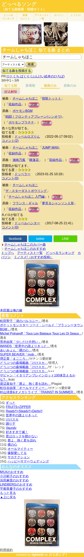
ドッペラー (22, 174)
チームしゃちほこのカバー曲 (25, 244)
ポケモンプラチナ (21, 122)
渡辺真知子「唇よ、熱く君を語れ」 (25, 383)
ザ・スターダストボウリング (26, 191)
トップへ (7, 253)
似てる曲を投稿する (16, 70)
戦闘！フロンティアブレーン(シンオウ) (33, 116)
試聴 (34, 104)
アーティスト (42, 17)
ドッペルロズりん (27, 136)
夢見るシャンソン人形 (58, 203)
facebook (15, 238)
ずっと (10, 402)
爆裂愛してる (17, 453)
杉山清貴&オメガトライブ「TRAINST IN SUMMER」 (38, 392)
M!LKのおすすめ (11, 472)
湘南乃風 (19, 160)
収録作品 (15, 104)
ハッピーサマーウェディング (28, 461)
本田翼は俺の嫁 (11, 310)
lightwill (38, 554)
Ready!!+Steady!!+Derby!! (24, 411)
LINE (65, 238)
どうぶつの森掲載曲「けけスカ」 (24, 362)
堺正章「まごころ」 (14, 358)
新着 (25, 17)
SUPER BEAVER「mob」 (18, 354)
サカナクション (19, 457)
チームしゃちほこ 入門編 (26, 196)
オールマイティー (20, 448)
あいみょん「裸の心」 (16, 350)
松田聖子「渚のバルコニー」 (20, 321)
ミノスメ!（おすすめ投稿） (33, 257)
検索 (31, 64)
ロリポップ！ (58, 554)
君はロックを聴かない (22, 436)
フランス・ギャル (25, 203)
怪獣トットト (51, 98)
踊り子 (10, 423)
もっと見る (8, 493)
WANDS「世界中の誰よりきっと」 (25, 346)
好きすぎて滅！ (17, 432)
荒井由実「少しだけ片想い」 (20, 342)
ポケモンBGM (22, 111)
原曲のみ (70, 85)
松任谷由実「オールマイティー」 (24, 388)
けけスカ (12, 419)
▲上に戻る (8, 497)
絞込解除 (10, 91)
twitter (40, 238)
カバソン (58, 15)
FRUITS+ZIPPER (18, 407)
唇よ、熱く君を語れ (22, 440)
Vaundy (11, 428)
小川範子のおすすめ (14, 476)
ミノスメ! (75, 15)
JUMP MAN (50, 147)
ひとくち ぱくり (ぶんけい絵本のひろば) (36, 76)
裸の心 (12, 444)
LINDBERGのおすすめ (16, 484)
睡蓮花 (34, 160)
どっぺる (8, 17)
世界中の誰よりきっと (22, 415)
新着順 (30, 85)
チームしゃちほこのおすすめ (25, 248)
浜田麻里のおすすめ (14, 480)
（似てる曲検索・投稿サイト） (24, 9)
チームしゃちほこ (25, 98)
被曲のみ (50, 85)
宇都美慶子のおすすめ (16, 488)
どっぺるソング (19, 4)
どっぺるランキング (60, 253)
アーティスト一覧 (30, 253)
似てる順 (10, 85)
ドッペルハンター (27, 223)
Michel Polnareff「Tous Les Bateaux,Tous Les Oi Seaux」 (41, 333)
